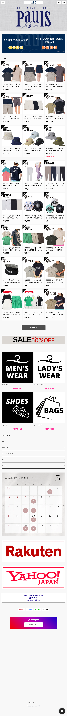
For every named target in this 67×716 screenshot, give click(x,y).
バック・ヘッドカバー (8, 453)
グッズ (3, 459)
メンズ (3, 441)
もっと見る (33, 328)
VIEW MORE (17, 389)
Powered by (33, 706)
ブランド (4, 465)
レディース (5, 447)
